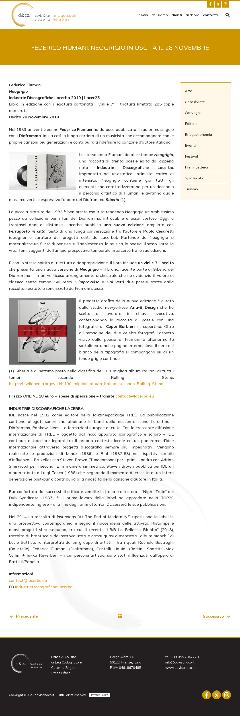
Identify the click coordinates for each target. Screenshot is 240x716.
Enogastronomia (198, 134)
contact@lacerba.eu (28, 580)
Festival (191, 156)
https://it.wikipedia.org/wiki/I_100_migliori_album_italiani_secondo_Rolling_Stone (86, 383)
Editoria (191, 123)
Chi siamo (160, 15)
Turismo (191, 189)
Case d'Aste (195, 101)
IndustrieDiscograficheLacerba (44, 586)
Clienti (176, 15)
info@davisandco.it (180, 662)
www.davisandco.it (180, 667)
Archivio (192, 15)
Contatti (210, 15)
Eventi (190, 145)
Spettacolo (194, 178)
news (143, 15)
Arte (188, 91)
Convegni (193, 112)
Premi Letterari (197, 167)
